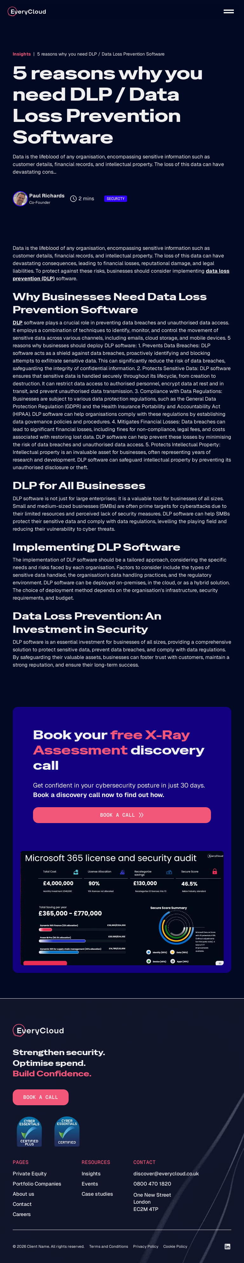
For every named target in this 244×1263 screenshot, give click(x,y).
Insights (22, 54)
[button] (229, 11)
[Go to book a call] (122, 815)
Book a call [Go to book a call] (40, 1097)
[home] (27, 12)
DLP (18, 322)
